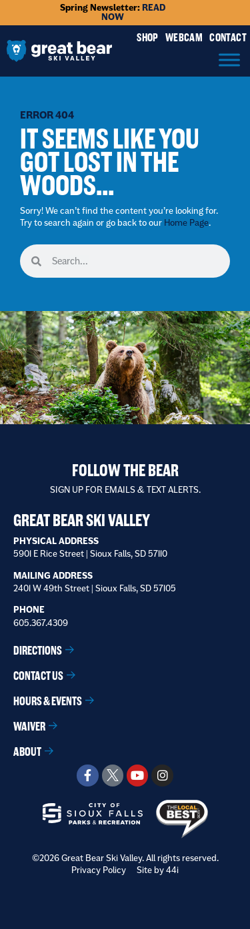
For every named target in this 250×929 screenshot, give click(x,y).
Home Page (186, 222)
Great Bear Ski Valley (81, 520)
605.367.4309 (40, 622)
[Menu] (229, 59)
